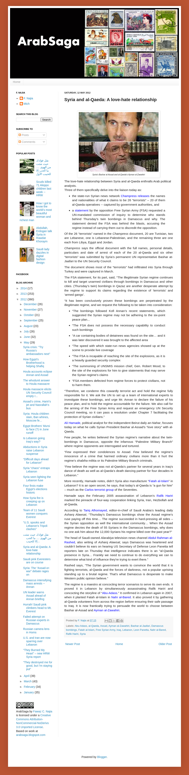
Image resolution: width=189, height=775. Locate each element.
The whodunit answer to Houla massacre (36, 382)
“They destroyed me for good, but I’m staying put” (37, 666)
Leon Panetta (141, 630)
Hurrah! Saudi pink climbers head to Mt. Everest (37, 608)
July (27, 331)
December (30, 304)
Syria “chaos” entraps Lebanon (36, 469)
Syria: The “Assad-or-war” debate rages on (36, 571)
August (28, 326)
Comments (26, 141)
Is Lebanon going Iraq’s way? (34, 440)
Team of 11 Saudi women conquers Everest (35, 514)
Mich (27, 103)
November (30, 309)
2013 (24, 293)
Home (16, 81)
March (28, 681)
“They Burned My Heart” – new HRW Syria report (36, 653)
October (29, 315)
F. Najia (82, 620)
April (27, 675)
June (27, 336)
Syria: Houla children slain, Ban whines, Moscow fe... (36, 417)
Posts (23, 135)
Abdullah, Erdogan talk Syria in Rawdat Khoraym (44, 234)
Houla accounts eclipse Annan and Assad (37, 373)
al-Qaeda (93, 626)
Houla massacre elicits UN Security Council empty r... (37, 393)
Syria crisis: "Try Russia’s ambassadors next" (36, 350)
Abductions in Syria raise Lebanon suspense (35, 450)
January (29, 692)
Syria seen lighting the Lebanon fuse (37, 478)
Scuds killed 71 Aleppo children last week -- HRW (43, 188)
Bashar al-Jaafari (140, 626)
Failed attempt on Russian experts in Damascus (36, 620)
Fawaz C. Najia (42, 711)
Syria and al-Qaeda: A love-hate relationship (36, 550)
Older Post (165, 644)
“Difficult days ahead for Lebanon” (36, 461)
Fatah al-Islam (86, 630)
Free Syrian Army (105, 630)
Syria (83, 634)
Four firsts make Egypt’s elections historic (35, 489)
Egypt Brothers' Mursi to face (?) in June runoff (36, 429)
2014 (24, 288)
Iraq (119, 630)
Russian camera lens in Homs (36, 630)
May (27, 342)
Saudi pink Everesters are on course (36, 561)
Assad (103, 626)
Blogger (102, 757)
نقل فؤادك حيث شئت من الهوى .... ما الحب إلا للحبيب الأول (43, 167)
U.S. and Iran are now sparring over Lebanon (36, 641)
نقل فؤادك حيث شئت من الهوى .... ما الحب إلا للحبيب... (37, 538)
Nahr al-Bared (158, 630)
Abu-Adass (81, 626)
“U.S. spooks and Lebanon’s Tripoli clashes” (35, 526)
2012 (24, 299)
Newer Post (72, 644)
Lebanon (127, 630)
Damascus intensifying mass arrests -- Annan (37, 584)
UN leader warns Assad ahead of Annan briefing (34, 596)
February (30, 686)
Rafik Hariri (72, 634)
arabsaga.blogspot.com (30, 734)
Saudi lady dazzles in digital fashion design (42, 256)
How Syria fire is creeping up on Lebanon (34, 501)
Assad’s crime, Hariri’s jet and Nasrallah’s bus (37, 405)
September (31, 320)
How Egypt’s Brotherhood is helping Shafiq (33, 363)
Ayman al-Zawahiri (118, 626)
